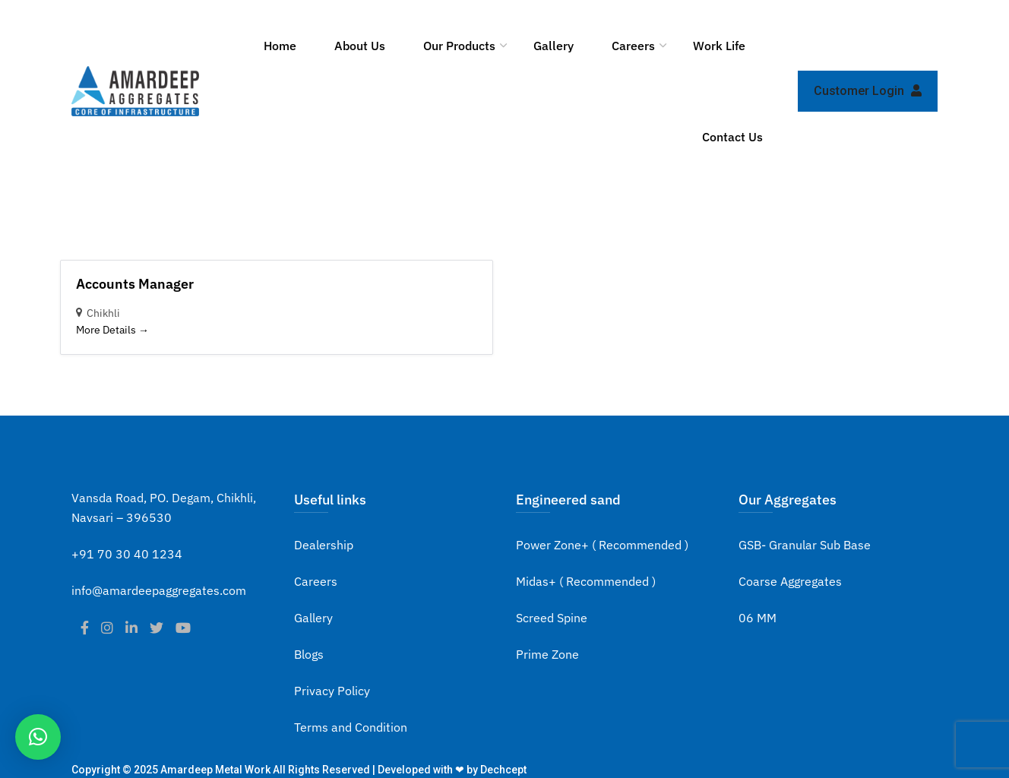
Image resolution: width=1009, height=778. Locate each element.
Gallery (553, 45)
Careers (633, 45)
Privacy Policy (332, 690)
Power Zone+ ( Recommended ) (602, 544)
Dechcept (503, 770)
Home (280, 45)
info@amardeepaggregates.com (158, 590)
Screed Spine (551, 617)
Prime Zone (547, 654)
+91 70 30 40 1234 (126, 553)
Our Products (459, 45)
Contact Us (732, 136)
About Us (359, 45)
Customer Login (868, 91)
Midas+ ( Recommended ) (586, 581)
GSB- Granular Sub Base (805, 544)
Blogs (309, 654)
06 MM (758, 617)
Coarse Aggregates (790, 581)
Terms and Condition (350, 727)
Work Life (719, 45)
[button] (38, 737)
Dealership (323, 544)
